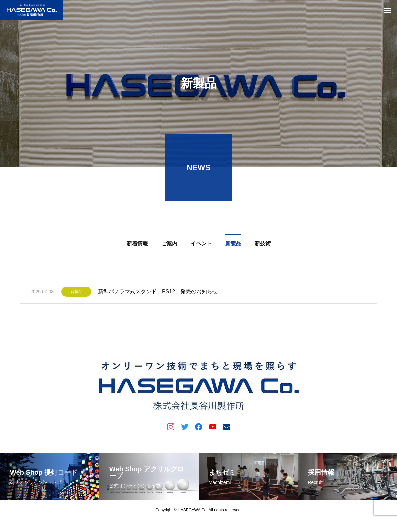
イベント (201, 244)
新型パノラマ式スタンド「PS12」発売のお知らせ (158, 292)
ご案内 (169, 244)
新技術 (263, 244)
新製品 (233, 244)
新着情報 (137, 244)
